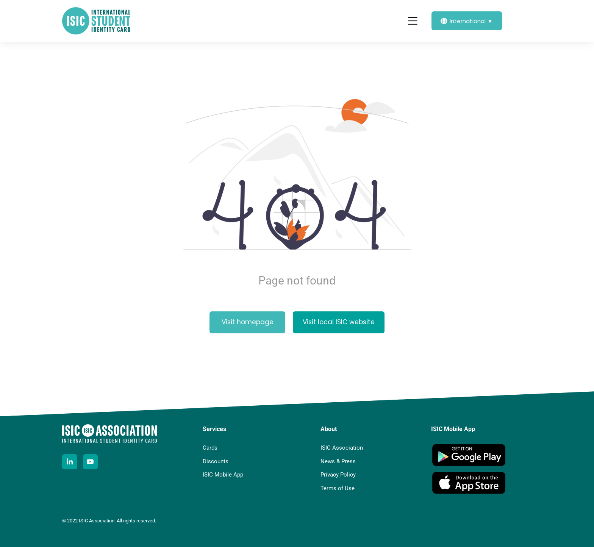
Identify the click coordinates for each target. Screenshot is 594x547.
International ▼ (467, 21)
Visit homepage (248, 322)
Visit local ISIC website (339, 322)
